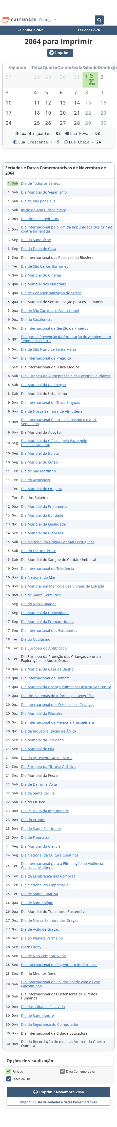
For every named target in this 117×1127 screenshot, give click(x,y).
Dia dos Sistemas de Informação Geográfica (57, 696)
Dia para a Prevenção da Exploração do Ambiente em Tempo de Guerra (66, 339)
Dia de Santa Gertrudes (41, 595)
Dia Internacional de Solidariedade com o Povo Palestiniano (60, 984)
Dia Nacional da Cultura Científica (49, 855)
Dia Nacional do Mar (38, 577)
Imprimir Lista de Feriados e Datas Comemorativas (58, 1102)
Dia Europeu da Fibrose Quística (48, 766)
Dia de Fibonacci (35, 837)
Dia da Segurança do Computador (50, 1024)
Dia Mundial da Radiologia (43, 385)
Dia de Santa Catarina (39, 894)
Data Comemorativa (77, 1071)
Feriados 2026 (89, 30)
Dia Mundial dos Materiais (43, 284)
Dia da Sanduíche (36, 240)
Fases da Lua (18, 1079)
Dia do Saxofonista (36, 319)
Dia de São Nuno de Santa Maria (48, 349)
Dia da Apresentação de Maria (46, 758)
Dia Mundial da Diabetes (42, 533)
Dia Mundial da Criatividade (45, 613)
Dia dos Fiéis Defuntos (40, 219)
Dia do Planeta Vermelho (42, 938)
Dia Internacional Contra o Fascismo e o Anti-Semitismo (59, 422)
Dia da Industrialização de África (48, 731)
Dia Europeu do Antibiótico (44, 648)
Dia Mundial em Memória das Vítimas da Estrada (62, 586)
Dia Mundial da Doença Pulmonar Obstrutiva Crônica (66, 687)
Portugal (47, 19)
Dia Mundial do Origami (41, 489)
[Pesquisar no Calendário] (99, 20)
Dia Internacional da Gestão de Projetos (54, 328)
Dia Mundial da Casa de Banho (47, 669)
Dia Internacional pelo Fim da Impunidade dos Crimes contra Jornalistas (67, 229)
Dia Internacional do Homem (45, 678)
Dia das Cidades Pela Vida (43, 1007)
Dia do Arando (33, 820)
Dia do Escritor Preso (38, 551)
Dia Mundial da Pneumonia (44, 506)
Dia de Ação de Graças (40, 929)
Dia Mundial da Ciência (41, 846)
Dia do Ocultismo (35, 639)
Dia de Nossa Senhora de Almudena (51, 411)
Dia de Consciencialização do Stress (51, 293)
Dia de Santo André (37, 1015)
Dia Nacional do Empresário (44, 885)
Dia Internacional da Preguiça (46, 358)
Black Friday (31, 947)
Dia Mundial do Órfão (39, 462)
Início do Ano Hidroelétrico (43, 210)
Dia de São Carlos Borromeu (45, 266)
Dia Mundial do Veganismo (44, 192)
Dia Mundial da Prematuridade (47, 621)
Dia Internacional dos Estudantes (49, 630)
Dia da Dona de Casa (38, 248)
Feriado (14, 1071)
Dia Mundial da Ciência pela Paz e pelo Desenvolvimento (54, 443)
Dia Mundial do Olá (37, 749)
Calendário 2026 (30, 30)
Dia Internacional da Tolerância (47, 568)
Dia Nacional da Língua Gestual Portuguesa (57, 542)
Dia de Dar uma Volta (39, 784)
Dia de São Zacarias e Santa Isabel (50, 310)
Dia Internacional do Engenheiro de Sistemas (59, 965)
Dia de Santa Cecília (38, 793)
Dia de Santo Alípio (37, 903)
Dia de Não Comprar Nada (43, 956)
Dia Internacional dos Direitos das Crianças (57, 704)
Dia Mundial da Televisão (42, 740)
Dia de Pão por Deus (38, 201)
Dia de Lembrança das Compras (48, 876)
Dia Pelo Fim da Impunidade (45, 811)
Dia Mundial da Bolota (40, 453)
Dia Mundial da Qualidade (43, 524)
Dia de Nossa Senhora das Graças (49, 920)
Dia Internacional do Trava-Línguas (50, 402)
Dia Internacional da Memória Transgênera (57, 722)
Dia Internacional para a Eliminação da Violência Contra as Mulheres (62, 866)
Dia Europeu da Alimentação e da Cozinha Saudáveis (66, 376)
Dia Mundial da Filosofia (41, 713)
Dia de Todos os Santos (40, 183)
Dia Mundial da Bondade (42, 515)
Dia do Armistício (35, 480)
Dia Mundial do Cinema (41, 275)
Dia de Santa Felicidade (41, 828)
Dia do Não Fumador (38, 604)
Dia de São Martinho (38, 471)
